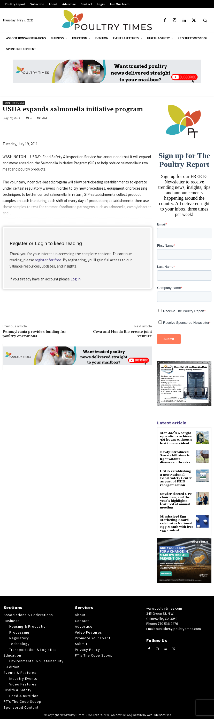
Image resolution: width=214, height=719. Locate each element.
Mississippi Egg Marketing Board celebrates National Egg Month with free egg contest (176, 522)
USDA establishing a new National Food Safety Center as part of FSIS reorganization (176, 478)
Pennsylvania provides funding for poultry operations (34, 333)
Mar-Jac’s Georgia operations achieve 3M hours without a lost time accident (176, 438)
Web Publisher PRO (159, 714)
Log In (76, 279)
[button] (204, 20)
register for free (48, 259)
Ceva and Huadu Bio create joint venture (122, 333)
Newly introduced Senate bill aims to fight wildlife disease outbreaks (176, 457)
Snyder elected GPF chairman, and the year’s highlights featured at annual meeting (176, 500)
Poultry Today (14, 103)
